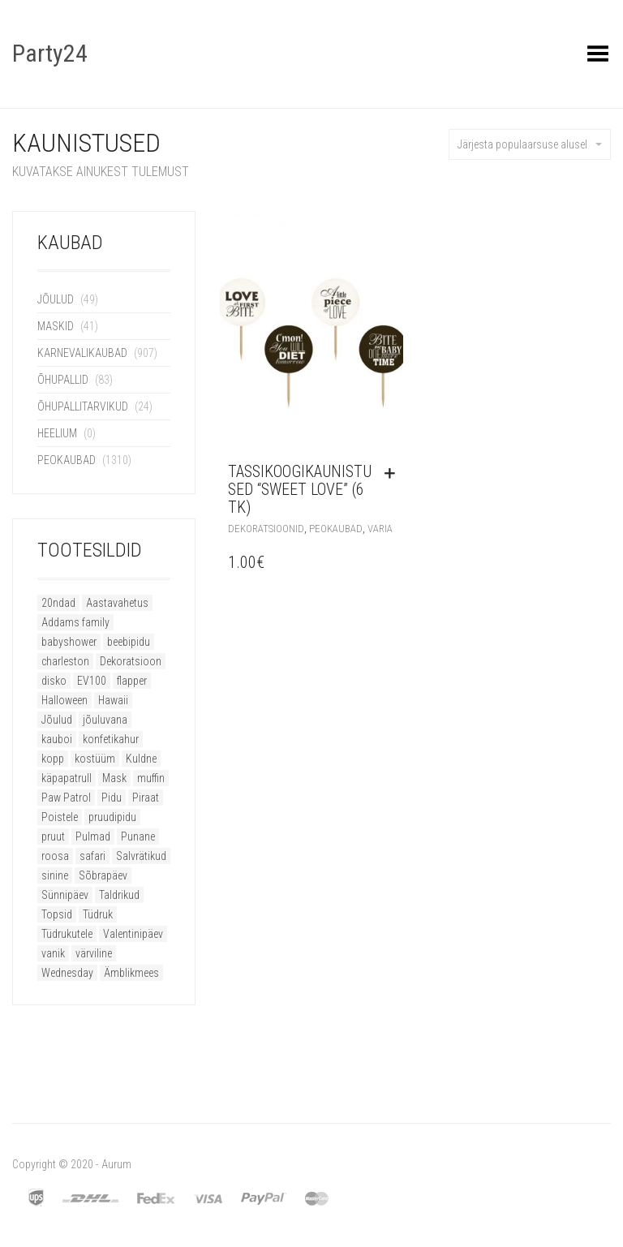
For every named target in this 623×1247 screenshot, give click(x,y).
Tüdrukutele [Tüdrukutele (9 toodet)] (66, 933)
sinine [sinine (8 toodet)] (54, 875)
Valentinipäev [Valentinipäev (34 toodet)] (133, 933)
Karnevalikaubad (82, 352)
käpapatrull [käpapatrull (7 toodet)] (66, 778)
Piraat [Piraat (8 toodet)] (145, 797)
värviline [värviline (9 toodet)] (93, 953)
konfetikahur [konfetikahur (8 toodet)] (111, 739)
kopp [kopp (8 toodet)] (52, 758)
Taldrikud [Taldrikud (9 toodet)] (119, 894)
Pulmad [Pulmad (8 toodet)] (92, 836)
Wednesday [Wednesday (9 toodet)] (67, 972)
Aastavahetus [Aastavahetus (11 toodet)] (117, 602)
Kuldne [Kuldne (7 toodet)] (141, 758)
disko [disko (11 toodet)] (54, 680)
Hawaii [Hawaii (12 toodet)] (113, 700)
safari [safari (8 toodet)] (92, 855)
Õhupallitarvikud (82, 406)
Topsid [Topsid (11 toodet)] (56, 914)
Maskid (55, 326)
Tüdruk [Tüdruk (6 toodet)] (98, 914)
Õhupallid (62, 379)
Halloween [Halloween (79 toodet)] (64, 700)
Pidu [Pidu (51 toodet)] (111, 797)
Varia (380, 528)
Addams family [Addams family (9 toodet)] (75, 622)
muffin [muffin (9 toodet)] (151, 778)
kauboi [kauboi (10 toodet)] (56, 739)
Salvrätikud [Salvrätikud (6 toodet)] (141, 855)
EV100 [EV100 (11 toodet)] (91, 680)
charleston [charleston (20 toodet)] (65, 661)
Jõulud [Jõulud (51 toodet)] (56, 719)
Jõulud (55, 299)
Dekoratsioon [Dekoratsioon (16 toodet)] (130, 661)
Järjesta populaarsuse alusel (530, 144)
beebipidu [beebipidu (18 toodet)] (128, 641)
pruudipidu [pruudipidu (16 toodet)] (112, 817)
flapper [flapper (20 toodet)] (132, 680)
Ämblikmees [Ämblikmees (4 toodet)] (131, 972)
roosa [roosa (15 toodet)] (55, 855)
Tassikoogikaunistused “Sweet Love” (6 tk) (300, 489)
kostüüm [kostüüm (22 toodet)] (95, 758)
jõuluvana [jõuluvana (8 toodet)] (105, 719)
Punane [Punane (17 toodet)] (138, 836)
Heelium (57, 433)
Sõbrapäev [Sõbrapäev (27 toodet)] (103, 875)
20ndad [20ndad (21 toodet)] (58, 602)
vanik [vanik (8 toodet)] (53, 953)
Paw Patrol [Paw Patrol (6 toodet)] (66, 797)
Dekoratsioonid (266, 528)
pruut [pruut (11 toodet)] (53, 836)
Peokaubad (66, 460)
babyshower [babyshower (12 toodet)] (69, 641)
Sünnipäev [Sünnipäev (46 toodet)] (64, 894)
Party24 (50, 53)
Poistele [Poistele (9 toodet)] (59, 817)
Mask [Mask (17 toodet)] (114, 778)
